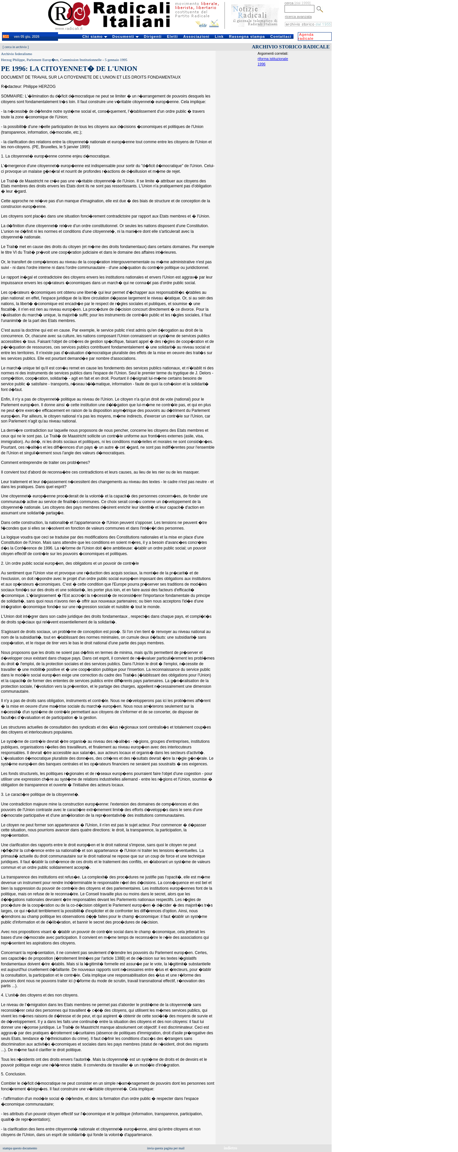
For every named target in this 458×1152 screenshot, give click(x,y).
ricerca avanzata (298, 17)
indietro (230, 1148)
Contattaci (281, 36)
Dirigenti (153, 36)
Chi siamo (94, 36)
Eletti (172, 36)
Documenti (125, 36)
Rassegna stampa (247, 36)
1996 (262, 64)
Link (219, 36)
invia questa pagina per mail (166, 1148)
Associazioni (196, 36)
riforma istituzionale (273, 59)
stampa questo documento (20, 1148)
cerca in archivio (16, 47)
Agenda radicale (306, 36)
